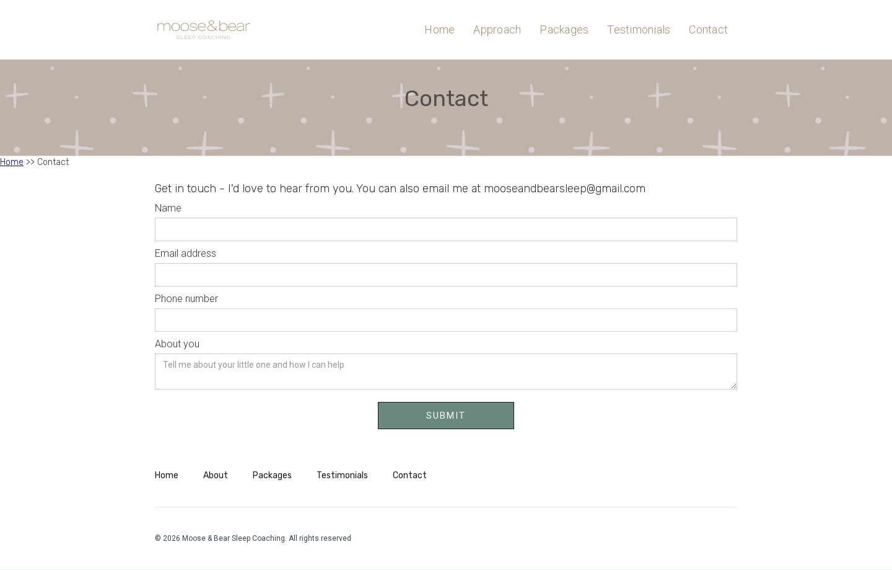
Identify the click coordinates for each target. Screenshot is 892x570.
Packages (564, 29)
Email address (185, 253)
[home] (220, 29)
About (215, 475)
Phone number (186, 299)
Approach (497, 29)
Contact (708, 29)
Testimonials (638, 29)
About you (177, 344)
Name (168, 208)
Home (439, 29)
